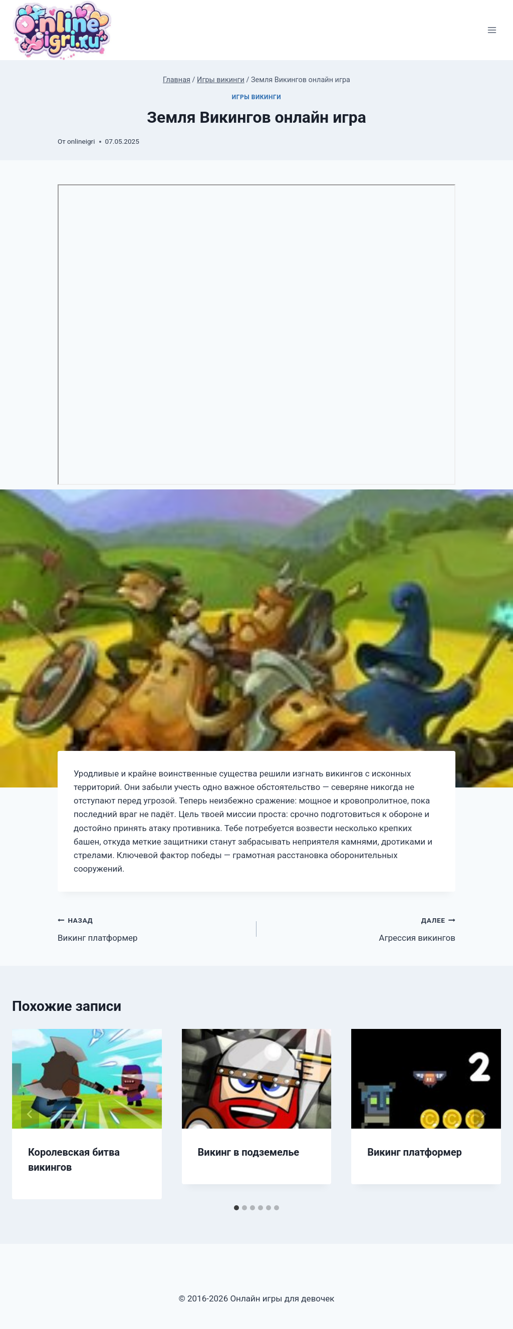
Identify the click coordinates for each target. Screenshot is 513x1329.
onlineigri (81, 141)
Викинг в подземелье (249, 1152)
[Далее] (483, 1114)
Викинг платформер (153, 928)
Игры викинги (256, 97)
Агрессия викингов (360, 928)
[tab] (236, 1207)
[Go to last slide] (30, 1114)
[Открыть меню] (491, 30)
